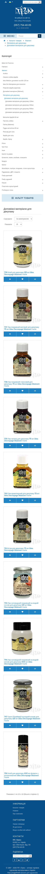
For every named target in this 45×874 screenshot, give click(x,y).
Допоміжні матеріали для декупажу (20, 45)
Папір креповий (7, 175)
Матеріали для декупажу (16, 43)
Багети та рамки (7, 154)
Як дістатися (17, 827)
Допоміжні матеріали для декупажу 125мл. (19, 101)
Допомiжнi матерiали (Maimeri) (13, 91)
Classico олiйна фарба (10, 77)
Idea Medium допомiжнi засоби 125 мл (15, 81)
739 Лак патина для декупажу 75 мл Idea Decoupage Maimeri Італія (21, 440)
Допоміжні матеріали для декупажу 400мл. (19, 105)
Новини (15, 811)
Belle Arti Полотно (8, 63)
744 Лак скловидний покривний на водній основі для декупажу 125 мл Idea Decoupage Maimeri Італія (21, 605)
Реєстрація (26, 21)
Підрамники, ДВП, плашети (11, 172)
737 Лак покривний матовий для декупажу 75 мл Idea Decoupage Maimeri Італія (21, 328)
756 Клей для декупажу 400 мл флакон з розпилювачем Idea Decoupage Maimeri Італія (21, 775)
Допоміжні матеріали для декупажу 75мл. (19, 112)
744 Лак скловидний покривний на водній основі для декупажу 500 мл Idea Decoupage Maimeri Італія (21, 662)
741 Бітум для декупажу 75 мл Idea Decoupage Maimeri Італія (18, 549)
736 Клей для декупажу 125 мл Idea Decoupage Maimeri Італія (19, 273)
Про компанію (18, 814)
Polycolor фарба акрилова (11, 88)
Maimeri (28, 41)
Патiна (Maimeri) (8, 124)
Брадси (4, 161)
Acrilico (5, 73)
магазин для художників (29, 873)
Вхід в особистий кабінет (22, 830)
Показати (8, 224)
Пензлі (4, 183)
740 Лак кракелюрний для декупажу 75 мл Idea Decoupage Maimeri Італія (21, 494)
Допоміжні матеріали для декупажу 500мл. (19, 109)
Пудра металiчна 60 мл (10, 128)
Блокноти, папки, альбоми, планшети (14, 157)
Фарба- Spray (7, 139)
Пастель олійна (8, 121)
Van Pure (5, 147)
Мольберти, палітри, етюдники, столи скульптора (18, 168)
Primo (4, 143)
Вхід (20, 21)
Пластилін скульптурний (10, 186)
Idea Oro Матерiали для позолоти (14, 84)
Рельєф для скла (8, 132)
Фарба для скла (8, 135)
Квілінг (4, 165)
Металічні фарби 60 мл (10, 117)
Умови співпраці (18, 824)
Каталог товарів (15, 41)
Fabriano (4, 67)
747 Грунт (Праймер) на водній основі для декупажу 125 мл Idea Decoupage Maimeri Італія (22, 718)
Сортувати (8, 219)
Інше (3, 150)
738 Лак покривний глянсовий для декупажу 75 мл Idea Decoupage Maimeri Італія (21, 384)
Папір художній (7, 179)
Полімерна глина (7, 190)
